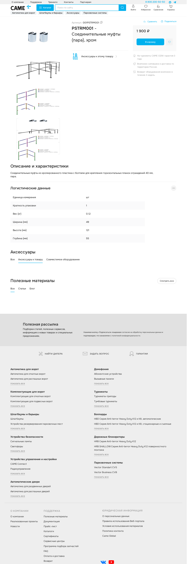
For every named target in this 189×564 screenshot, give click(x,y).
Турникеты (101, 391)
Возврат (48, 561)
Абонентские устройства (108, 373)
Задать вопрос (96, 353)
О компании (17, 516)
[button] (168, 21)
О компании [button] (18, 2)
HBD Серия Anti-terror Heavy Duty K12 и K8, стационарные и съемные (132, 423)
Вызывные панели (104, 378)
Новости (15, 526)
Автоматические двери (25, 481)
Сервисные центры (54, 541)
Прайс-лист (50, 526)
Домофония (101, 369)
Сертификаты (51, 536)
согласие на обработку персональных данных (142, 332)
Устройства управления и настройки (33, 459)
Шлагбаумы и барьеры (50, 12)
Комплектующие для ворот (27, 391)
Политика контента (113, 531)
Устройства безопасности (26, 436)
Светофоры (16, 446)
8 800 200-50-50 (155, 1)
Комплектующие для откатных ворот (30, 396)
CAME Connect (18, 463)
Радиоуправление (20, 468)
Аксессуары (73, 12)
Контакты (69, 2)
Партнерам (85, 2)
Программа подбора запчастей (61, 546)
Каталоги (49, 531)
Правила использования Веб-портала (123, 521)
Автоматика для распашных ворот (29, 378)
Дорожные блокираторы (109, 436)
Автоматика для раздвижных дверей (30, 486)
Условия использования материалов (122, 526)
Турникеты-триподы (105, 396)
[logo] (20, 7)
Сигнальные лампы (21, 441)
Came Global (109, 535)
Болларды (100, 414)
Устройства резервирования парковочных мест (36, 423)
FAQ (46, 551)
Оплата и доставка (54, 556)
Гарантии (138, 353)
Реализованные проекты (24, 521)
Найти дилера (51, 354)
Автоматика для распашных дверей (30, 491)
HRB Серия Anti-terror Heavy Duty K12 (115, 441)
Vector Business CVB (105, 472)
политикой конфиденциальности (126, 335)
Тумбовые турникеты (105, 401)
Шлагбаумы (16, 418)
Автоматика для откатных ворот (27, 373)
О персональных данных (115, 516)
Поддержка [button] (36, 2)
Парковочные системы (95, 12)
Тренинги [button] (52, 2)
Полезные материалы (56, 516)
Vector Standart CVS (105, 467)
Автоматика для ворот (23, 12)
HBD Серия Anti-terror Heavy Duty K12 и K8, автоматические (127, 418)
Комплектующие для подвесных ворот (31, 401)
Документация (52, 521)
